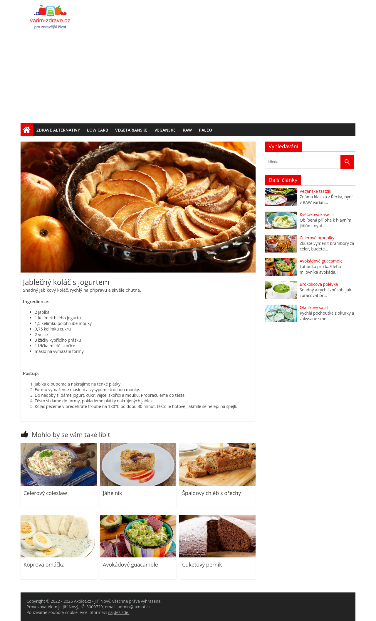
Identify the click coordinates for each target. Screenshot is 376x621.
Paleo (205, 130)
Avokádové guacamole (130, 564)
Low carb (97, 130)
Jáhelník (112, 493)
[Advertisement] (188, 79)
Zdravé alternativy (58, 130)
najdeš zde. (118, 612)
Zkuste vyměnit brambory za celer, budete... (327, 246)
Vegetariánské (131, 130)
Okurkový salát (314, 307)
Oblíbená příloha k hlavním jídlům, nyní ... (325, 222)
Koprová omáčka (44, 564)
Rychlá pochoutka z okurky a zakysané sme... (327, 315)
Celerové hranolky (317, 237)
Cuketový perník (202, 564)
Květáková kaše (314, 214)
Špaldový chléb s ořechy (211, 493)
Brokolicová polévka (319, 284)
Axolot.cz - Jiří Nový (92, 601)
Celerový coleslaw (45, 493)
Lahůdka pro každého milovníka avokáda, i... (321, 269)
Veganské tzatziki (316, 191)
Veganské (165, 130)
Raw (187, 130)
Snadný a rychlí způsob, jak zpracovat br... (325, 292)
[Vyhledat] (347, 162)
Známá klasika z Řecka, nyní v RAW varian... (326, 199)
